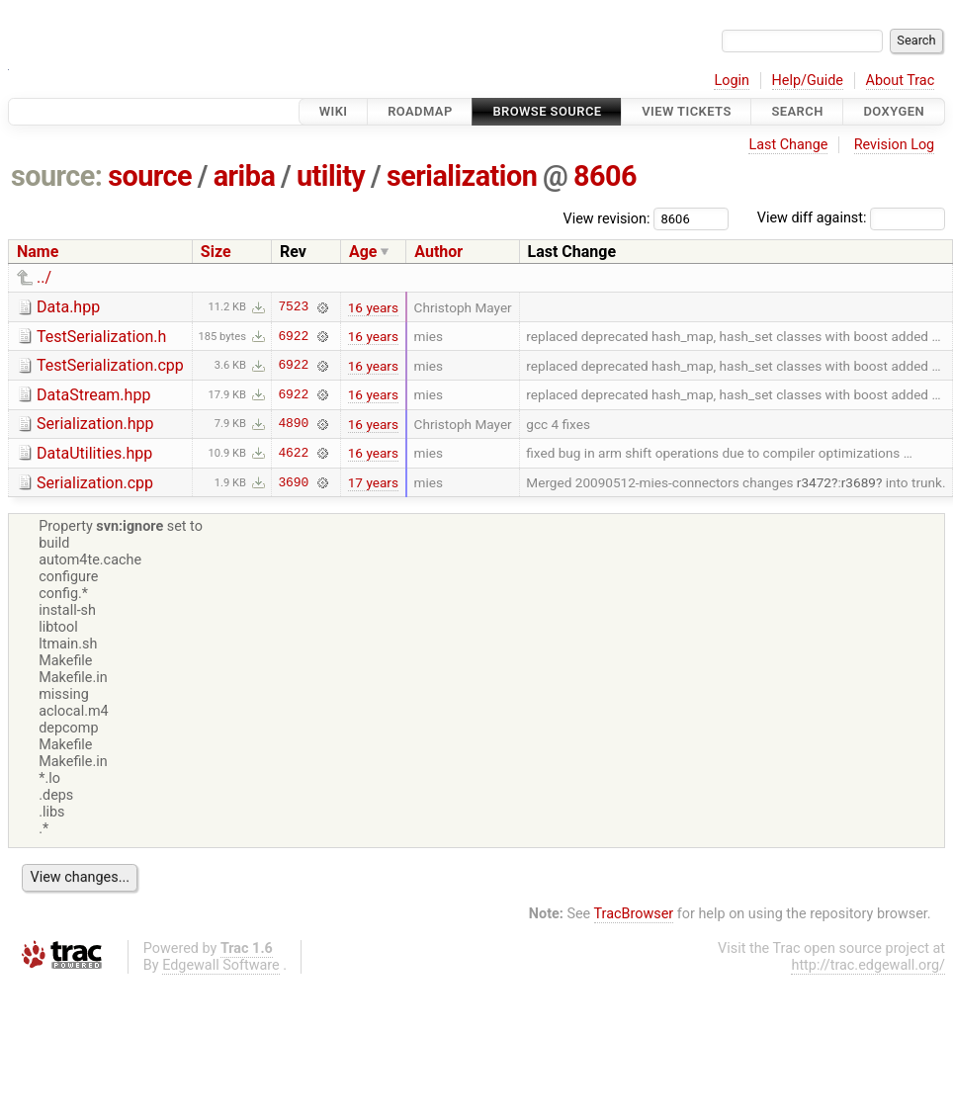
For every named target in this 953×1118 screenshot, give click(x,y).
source (150, 176)
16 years (373, 307)
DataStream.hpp (93, 395)
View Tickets (686, 111)
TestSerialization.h (101, 336)
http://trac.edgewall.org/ (868, 965)
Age (363, 251)
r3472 (814, 482)
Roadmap (420, 111)
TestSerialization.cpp (110, 365)
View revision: (606, 218)
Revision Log (894, 144)
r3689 (858, 482)
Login (731, 80)
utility (331, 176)
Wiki (333, 111)
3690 (293, 482)
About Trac (900, 80)
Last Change (787, 144)
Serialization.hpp (95, 423)
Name (37, 251)
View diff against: (851, 218)
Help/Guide (807, 80)
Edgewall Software (221, 965)
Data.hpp (68, 307)
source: (57, 176)
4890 (293, 424)
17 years (373, 482)
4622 (293, 453)
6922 (293, 336)
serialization (462, 176)
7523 (293, 307)
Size (216, 251)
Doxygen (893, 111)
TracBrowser (634, 913)
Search (797, 111)
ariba (245, 176)
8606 (605, 176)
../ (44, 277)
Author (438, 251)
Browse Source (546, 111)
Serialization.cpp (95, 482)
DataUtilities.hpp (94, 453)
